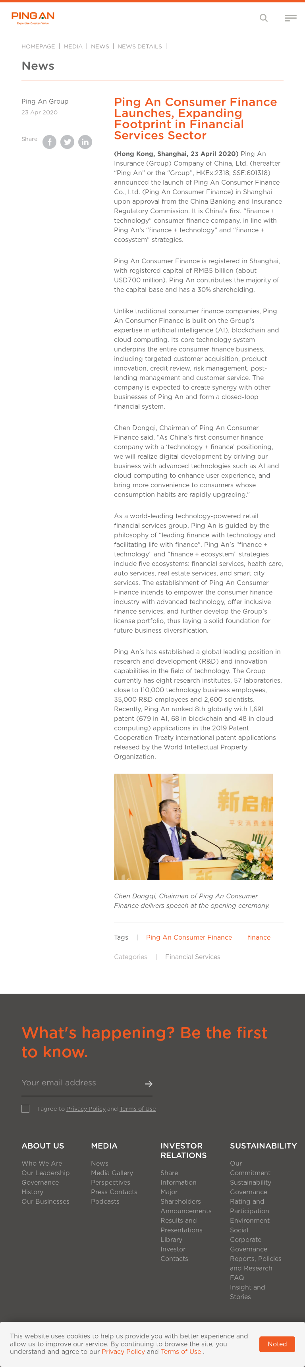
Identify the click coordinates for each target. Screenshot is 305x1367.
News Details (140, 47)
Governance (40, 1183)
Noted (277, 1344)
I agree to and (96, 1109)
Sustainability (257, 1146)
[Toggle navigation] (263, 17)
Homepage (38, 47)
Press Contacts (114, 1192)
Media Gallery (112, 1173)
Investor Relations (183, 1151)
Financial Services (192, 957)
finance (259, 938)
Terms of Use (138, 1109)
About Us (42, 1146)
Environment (250, 1221)
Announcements (186, 1211)
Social (239, 1230)
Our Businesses (45, 1202)
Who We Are (41, 1163)
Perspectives (110, 1183)
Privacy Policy (86, 1109)
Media (73, 47)
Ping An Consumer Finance (189, 938)
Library (171, 1240)
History (32, 1192)
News (100, 47)
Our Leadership (45, 1173)
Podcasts (105, 1202)
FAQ (237, 1278)
